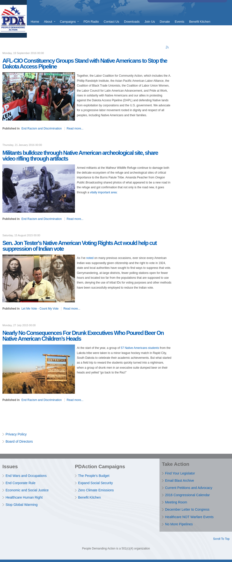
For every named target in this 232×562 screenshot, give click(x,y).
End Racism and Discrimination (42, 128)
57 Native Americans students (140, 348)
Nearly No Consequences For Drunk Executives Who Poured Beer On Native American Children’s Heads (83, 336)
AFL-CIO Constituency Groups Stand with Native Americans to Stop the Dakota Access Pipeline (84, 63)
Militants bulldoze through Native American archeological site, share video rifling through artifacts (80, 155)
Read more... (75, 128)
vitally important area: (103, 192)
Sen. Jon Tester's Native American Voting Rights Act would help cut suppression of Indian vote (79, 246)
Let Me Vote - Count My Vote (40, 308)
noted (90, 258)
